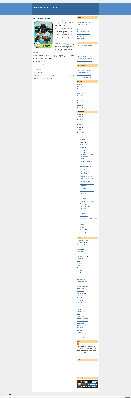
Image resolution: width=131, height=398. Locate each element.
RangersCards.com (82, 24)
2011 (80, 127)
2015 (80, 116)
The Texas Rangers (82, 36)
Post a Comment (37, 72)
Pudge (79, 302)
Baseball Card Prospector (83, 20)
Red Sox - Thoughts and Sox (84, 58)
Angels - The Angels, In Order (84, 45)
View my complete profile (83, 356)
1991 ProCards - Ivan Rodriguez (88, 218)
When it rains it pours (85, 166)
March (82, 227)
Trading (79, 330)
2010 (80, 129)
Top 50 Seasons (81, 323)
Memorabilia (80, 279)
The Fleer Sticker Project (83, 31)
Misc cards (80, 284)
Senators (79, 307)
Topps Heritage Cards (82, 38)
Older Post (71, 75)
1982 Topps (80, 105)
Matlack (79, 277)
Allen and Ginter (81, 242)
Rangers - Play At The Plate (84, 56)
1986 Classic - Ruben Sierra (87, 201)
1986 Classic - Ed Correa (86, 176)
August (82, 147)
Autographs (80, 244)
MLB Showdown (81, 286)
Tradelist (79, 328)
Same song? (83, 204)
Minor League (80, 281)
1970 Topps (80, 95)
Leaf (78, 272)
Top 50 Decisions (81, 318)
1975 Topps (80, 98)
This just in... (83, 193)
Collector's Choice (81, 256)
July (81, 150)
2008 (80, 135)
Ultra (78, 332)
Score (78, 304)
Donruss (79, 258)
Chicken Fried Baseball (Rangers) (86, 22)
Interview (79, 270)
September (83, 144)
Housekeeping (83, 213)
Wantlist (79, 337)
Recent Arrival (83, 164)
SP (78, 309)
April (81, 224)
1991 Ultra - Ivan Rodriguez (87, 191)
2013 (80, 122)
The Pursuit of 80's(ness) (83, 34)
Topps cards (80, 325)
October (82, 142)
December (83, 137)
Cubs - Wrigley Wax (82, 68)
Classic (79, 254)
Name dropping (84, 216)
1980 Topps (80, 102)
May (81, 222)
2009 (80, 132)
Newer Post (36, 75)
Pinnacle (79, 300)
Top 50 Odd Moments (82, 321)
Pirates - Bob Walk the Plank (84, 77)
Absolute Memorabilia (82, 240)
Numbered (80, 288)
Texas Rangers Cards (45, 7)
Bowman (79, 249)
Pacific (79, 295)
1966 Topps (80, 86)
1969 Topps (80, 93)
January (82, 232)
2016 (80, 114)
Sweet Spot (80, 316)
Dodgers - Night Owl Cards (84, 70)
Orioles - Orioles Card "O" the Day (86, 54)
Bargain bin (83, 198)
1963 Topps (80, 84)
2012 (80, 124)
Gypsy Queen (80, 268)
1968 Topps (80, 91)
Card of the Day (39, 64)
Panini (78, 298)
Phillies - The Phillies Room (84, 75)
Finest (78, 261)
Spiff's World (80, 27)
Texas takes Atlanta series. (87, 181)
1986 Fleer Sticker (84, 196)
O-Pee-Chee (80, 291)
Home (53, 75)
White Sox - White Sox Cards (84, 61)
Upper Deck (80, 334)
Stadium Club (80, 311)
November (83, 139)
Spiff (80, 343)
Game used (80, 265)
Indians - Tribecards (82, 47)
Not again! (82, 169)
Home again (83, 210)
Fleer (45, 64)
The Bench (80, 29)
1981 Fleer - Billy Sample (86, 161)
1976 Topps (80, 100)
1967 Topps (80, 88)
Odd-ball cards (81, 293)
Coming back (83, 188)
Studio (78, 314)
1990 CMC (80, 107)
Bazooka (79, 247)
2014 (80, 119)
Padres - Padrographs (82, 72)
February (82, 229)
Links (78, 274)
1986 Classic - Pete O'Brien (87, 159)
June (81, 152)
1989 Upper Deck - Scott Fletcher (88, 178)
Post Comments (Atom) (46, 78)
